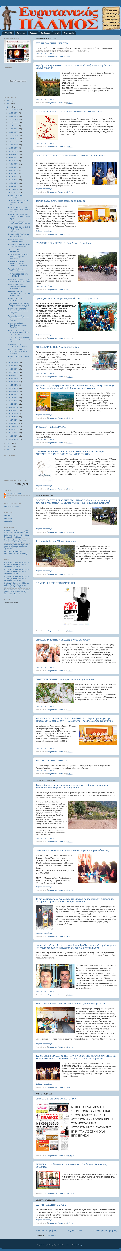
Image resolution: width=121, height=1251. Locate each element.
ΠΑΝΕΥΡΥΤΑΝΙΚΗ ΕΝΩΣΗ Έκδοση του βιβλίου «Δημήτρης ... (18, 256)
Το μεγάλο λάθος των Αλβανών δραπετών (56, 541)
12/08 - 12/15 (14, 119)
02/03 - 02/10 (14, 426)
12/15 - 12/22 (14, 116)
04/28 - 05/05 (14, 388)
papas (9, 497)
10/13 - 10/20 (14, 145)
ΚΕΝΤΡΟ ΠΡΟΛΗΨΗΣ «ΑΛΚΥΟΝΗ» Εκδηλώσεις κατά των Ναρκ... (18, 332)
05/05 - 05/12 (14, 385)
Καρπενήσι (8, 521)
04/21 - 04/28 (14, 391)
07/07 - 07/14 (14, 189)
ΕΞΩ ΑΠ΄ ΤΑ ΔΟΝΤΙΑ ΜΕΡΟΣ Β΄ (51, 1205)
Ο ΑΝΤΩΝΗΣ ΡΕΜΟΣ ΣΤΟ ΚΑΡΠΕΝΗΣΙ (55, 583)
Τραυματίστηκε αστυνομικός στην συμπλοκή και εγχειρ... (19, 305)
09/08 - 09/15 (14, 161)
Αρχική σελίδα (75, 1230)
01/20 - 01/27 (14, 433)
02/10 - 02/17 (14, 423)
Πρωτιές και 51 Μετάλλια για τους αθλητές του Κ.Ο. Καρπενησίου (67, 298)
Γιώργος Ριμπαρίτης (14, 493)
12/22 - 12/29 (14, 113)
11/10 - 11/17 (14, 132)
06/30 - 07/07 (14, 193)
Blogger (80, 1245)
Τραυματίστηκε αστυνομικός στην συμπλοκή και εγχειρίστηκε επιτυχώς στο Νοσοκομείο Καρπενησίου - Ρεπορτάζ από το (72, 786)
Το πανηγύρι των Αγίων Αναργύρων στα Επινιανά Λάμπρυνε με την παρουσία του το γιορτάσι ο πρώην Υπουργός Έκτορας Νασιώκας (75, 900)
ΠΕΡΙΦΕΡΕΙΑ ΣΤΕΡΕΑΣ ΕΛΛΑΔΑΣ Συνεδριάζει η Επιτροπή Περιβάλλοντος (72, 850)
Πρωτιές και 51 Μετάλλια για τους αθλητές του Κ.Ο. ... (18, 235)
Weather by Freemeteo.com (11, 602)
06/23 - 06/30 (14, 363)
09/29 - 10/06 (14, 151)
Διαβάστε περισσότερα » (45, 53)
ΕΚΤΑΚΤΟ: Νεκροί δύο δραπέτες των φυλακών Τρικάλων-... (17, 351)
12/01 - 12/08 (14, 122)
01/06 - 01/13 (14, 439)
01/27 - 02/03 (14, 429)
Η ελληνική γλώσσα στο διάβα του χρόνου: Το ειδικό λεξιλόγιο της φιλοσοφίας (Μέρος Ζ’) (16, 592)
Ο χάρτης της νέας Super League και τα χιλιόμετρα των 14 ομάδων (16, 531)
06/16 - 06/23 (14, 366)
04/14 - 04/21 (14, 394)
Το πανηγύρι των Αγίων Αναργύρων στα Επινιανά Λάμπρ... (18, 318)
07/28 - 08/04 (14, 180)
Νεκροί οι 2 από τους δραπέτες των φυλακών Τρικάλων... (17, 325)
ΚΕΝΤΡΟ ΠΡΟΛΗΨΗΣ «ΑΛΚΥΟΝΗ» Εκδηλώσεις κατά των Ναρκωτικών (70, 1003)
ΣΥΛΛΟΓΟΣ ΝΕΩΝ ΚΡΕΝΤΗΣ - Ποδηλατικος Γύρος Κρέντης (65, 243)
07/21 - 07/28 (14, 183)
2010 (9, 449)
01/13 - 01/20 (14, 436)
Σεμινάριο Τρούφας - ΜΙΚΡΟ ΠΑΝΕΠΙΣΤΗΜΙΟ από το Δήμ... (18, 202)
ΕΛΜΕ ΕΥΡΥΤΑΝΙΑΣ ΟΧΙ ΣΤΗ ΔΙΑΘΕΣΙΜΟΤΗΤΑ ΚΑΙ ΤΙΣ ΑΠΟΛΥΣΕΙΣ (70, 111)
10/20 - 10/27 (14, 142)
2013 (9, 107)
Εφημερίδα (21, 33)
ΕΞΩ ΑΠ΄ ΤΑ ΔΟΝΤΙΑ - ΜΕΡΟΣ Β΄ (52, 43)
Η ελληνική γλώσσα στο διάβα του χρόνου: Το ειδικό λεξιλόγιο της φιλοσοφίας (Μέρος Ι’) (16, 571)
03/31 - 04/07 (14, 401)
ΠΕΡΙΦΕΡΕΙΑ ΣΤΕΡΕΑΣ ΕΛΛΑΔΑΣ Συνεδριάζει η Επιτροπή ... (18, 311)
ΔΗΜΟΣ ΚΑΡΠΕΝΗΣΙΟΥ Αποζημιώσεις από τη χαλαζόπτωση (65, 679)
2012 (9, 443)
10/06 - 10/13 (14, 148)
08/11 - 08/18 (14, 173)
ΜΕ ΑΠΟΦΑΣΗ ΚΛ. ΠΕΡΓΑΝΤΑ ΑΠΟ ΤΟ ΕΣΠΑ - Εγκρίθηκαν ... (19, 293)
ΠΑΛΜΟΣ (8, 33)
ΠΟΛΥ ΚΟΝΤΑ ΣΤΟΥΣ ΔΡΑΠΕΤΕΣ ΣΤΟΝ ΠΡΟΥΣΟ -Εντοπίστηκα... (18, 264)
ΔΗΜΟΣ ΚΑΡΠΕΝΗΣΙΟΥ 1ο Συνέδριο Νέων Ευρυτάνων (63, 640)
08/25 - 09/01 (14, 167)
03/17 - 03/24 (14, 407)
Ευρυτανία (8, 518)
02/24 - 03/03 (14, 417)
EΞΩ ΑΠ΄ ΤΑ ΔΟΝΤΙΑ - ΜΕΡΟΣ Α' (52, 760)
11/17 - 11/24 (14, 129)
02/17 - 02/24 (14, 420)
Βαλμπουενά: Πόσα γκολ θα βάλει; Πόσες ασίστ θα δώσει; (16, 536)
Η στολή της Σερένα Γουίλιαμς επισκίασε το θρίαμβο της (15, 541)
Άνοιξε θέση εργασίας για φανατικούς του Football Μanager (16, 552)
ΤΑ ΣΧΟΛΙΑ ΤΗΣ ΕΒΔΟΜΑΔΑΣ (51, 427)
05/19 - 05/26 (14, 378)
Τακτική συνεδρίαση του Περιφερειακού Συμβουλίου (60, 201)
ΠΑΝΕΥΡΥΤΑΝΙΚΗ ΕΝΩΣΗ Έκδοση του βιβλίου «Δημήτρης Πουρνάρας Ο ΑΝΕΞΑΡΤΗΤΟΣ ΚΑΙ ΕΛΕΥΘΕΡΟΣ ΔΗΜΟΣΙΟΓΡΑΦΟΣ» (71, 452)
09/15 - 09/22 (14, 157)
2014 (9, 104)
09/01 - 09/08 (14, 164)
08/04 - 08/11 (14, 177)
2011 (9, 446)
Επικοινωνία (69, 33)
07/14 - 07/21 (14, 186)
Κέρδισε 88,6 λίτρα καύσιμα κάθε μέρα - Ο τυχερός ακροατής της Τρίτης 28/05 (16, 547)
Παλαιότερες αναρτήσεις (104, 1230)
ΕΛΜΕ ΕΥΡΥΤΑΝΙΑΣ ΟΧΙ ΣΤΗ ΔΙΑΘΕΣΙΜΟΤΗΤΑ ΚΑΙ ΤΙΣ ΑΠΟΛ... (19, 209)
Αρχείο (57, 33)
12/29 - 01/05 (14, 110)
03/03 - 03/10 (14, 413)
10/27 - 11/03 (14, 138)
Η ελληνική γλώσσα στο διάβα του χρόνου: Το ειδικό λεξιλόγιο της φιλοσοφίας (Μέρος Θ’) (16, 578)
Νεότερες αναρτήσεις (46, 1230)
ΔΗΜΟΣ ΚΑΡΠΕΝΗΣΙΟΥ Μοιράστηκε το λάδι (57, 347)
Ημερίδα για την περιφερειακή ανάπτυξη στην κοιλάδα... (19, 245)
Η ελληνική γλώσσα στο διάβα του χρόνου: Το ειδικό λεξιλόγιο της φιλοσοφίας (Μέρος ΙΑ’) (16, 564)
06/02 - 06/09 (14, 372)
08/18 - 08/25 (14, 170)
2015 (9, 101)
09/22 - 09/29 (14, 154)
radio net (7, 515)
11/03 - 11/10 (14, 135)
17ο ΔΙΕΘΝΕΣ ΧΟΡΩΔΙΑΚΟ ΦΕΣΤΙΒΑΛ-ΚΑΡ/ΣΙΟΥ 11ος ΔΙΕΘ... (19, 339)
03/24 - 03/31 (14, 404)
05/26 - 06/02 (14, 375)
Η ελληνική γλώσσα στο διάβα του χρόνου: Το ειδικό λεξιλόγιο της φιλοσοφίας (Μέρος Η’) (16, 585)
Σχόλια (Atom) (50, 1235)
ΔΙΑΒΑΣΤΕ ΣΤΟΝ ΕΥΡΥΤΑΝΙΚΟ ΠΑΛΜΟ (56, 1099)
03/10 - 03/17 (14, 410)
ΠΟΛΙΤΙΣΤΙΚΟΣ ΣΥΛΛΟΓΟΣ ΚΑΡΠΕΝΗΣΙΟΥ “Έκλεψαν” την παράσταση (70, 155)
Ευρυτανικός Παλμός (11, 506)
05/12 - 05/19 (14, 382)
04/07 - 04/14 (14, 398)
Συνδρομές (45, 33)
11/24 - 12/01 (14, 126)
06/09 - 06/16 (14, 369)
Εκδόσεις (33, 33)
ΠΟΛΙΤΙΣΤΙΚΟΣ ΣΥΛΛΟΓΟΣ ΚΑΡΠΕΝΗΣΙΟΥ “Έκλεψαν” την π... (19, 216)
